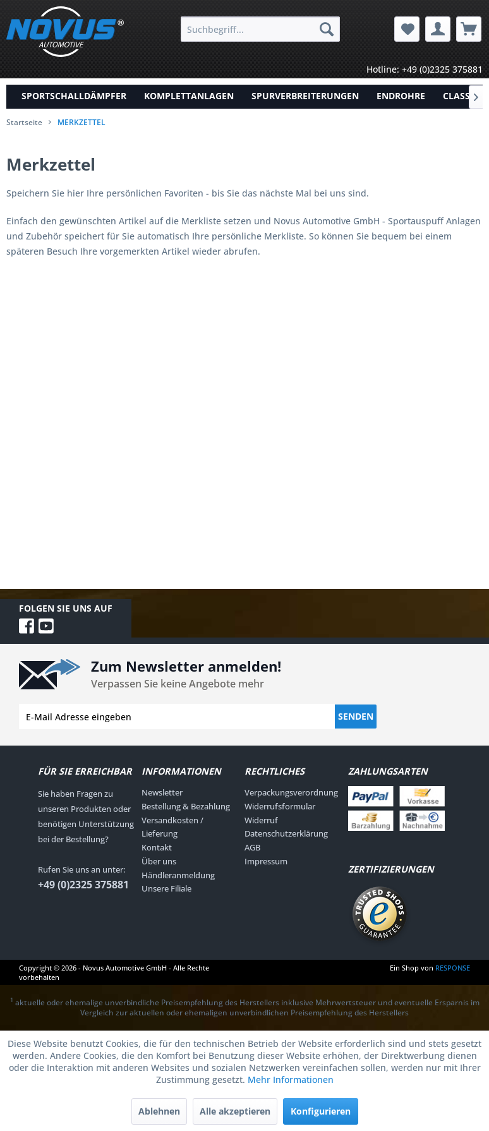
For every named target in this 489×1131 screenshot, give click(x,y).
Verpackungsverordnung (291, 792)
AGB (252, 847)
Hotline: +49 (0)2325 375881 (424, 69)
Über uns (159, 861)
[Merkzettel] (407, 29)
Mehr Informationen (291, 1080)
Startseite (24, 122)
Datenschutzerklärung (286, 833)
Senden (355, 716)
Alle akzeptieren (235, 1111)
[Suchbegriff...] (260, 29)
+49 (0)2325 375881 (83, 885)
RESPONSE (452, 967)
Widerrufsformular (279, 806)
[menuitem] (260, 29)
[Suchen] (326, 29)
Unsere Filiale (166, 888)
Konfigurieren (321, 1111)
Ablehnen (159, 1111)
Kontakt (157, 847)
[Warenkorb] (468, 29)
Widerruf (261, 820)
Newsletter (162, 792)
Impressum (265, 861)
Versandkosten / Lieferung (172, 827)
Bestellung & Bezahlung (186, 806)
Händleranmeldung (178, 875)
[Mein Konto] (437, 29)
